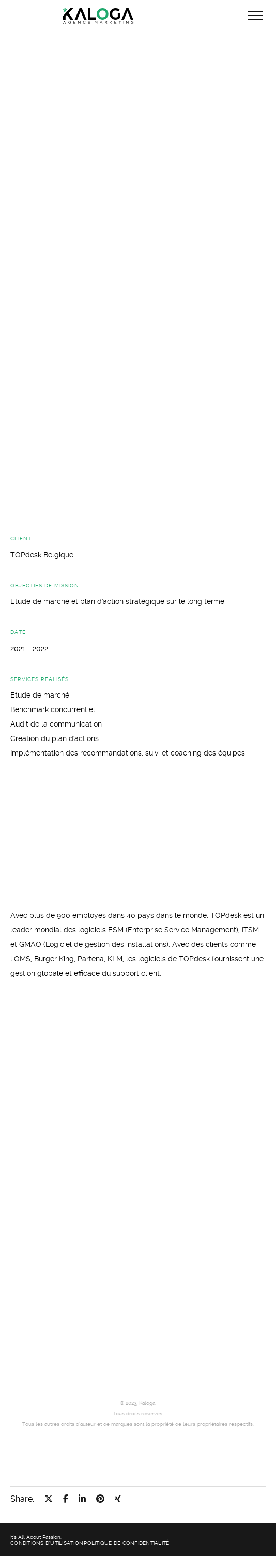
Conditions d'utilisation (46, 1543)
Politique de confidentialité (126, 1543)
